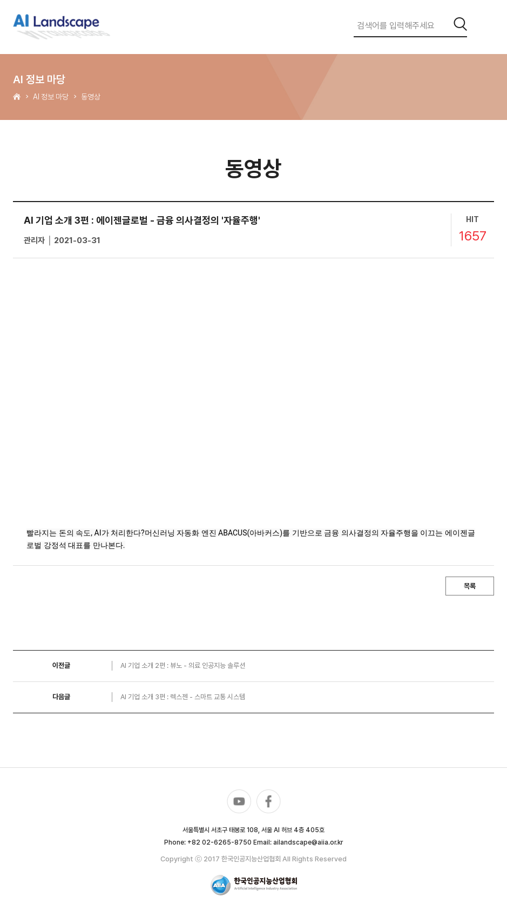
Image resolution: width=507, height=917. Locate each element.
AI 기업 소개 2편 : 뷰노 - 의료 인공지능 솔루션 (182, 665)
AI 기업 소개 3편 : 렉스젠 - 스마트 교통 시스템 (182, 697)
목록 (470, 586)
